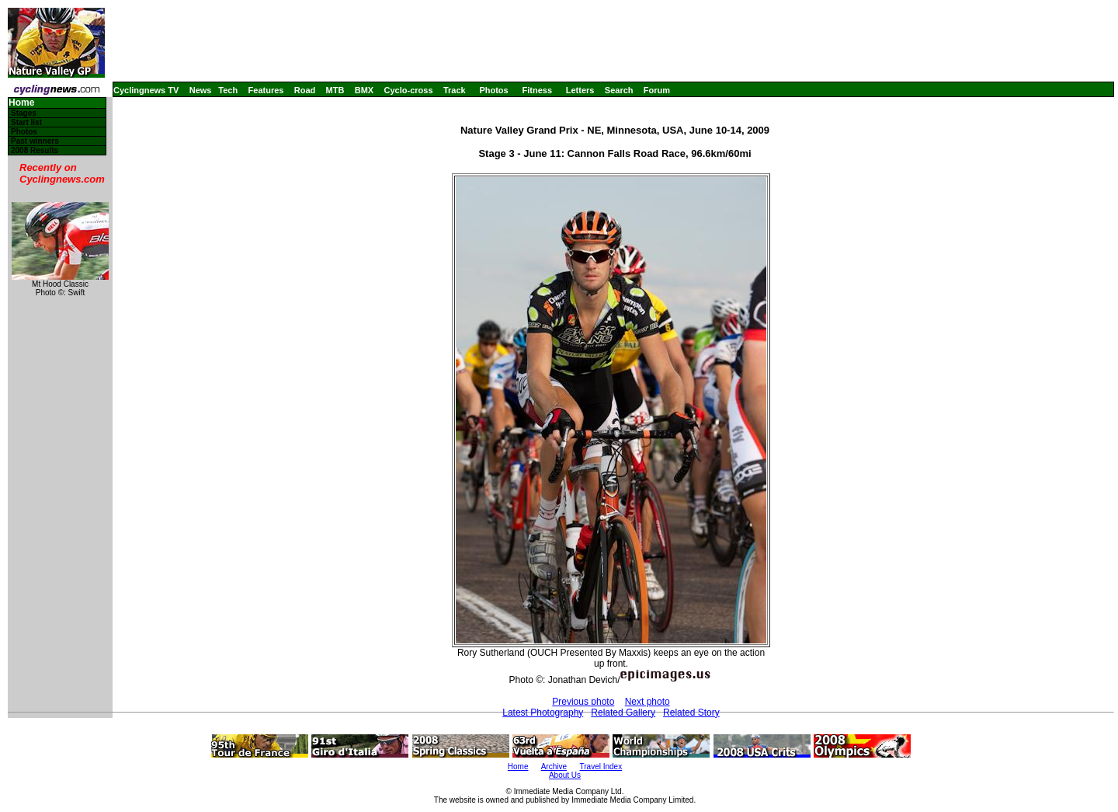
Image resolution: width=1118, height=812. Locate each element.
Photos (493, 90)
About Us (565, 775)
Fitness (537, 90)
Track (454, 90)
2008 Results (34, 150)
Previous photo (583, 701)
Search (619, 90)
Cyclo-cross (408, 90)
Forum (657, 90)
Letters (580, 90)
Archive (554, 766)
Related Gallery (623, 712)
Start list (26, 122)
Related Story (691, 712)
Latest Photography (542, 712)
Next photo (647, 701)
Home (21, 103)
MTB (335, 90)
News (200, 90)
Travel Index (601, 766)
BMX (364, 90)
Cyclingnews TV (146, 90)
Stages (23, 113)
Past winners (35, 141)
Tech (228, 90)
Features (266, 90)
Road (305, 90)
